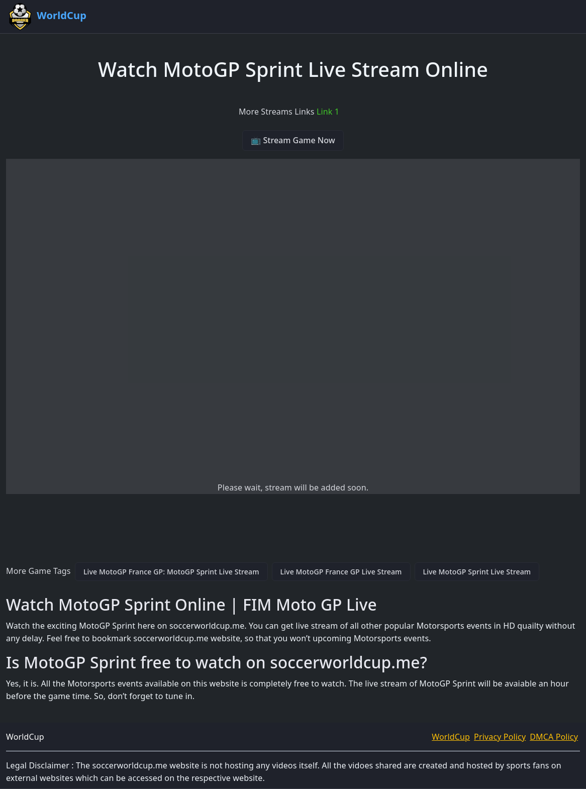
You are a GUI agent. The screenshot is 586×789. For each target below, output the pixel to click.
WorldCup (451, 736)
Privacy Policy (500, 736)
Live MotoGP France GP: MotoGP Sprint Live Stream (171, 571)
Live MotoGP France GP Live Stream (341, 571)
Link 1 (328, 111)
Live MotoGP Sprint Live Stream (477, 571)
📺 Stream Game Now (293, 140)
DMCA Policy (554, 736)
